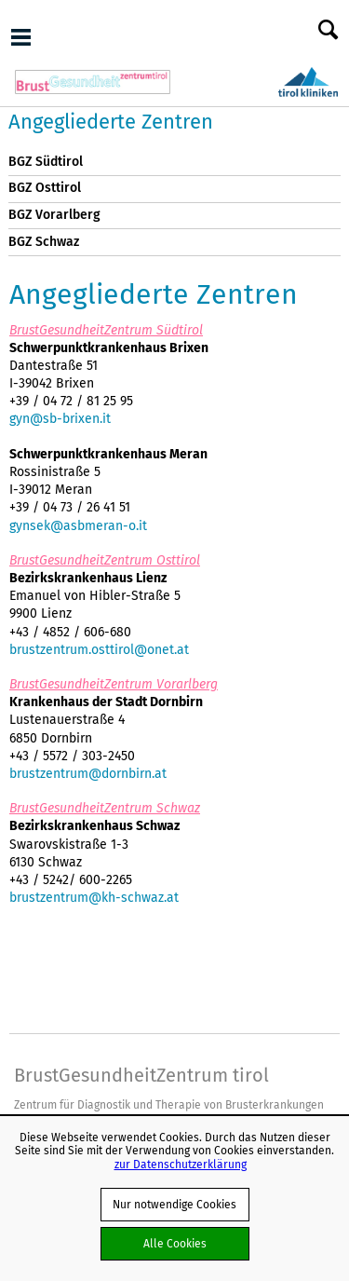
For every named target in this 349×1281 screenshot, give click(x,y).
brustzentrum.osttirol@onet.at (99, 649)
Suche (328, 30)
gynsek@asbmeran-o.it (78, 525)
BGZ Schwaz (43, 242)
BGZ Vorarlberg (54, 215)
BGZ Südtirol (45, 161)
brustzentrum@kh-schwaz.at (94, 897)
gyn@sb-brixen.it (60, 418)
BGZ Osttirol (44, 188)
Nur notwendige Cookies (174, 1204)
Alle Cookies (175, 1243)
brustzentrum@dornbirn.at (88, 773)
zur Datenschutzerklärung (180, 1164)
